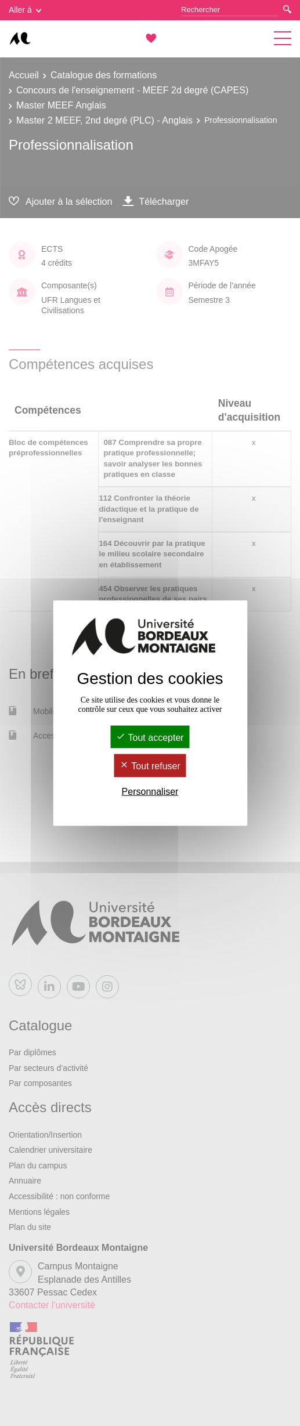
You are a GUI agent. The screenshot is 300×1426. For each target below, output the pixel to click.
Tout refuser (150, 766)
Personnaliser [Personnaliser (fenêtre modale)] (150, 791)
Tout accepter (149, 738)
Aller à (25, 10)
